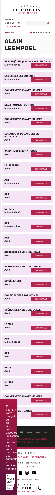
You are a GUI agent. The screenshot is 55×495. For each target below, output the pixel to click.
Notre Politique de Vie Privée (27, 480)
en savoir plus (41, 65)
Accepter (10, 485)
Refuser (9, 488)
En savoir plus (10, 479)
